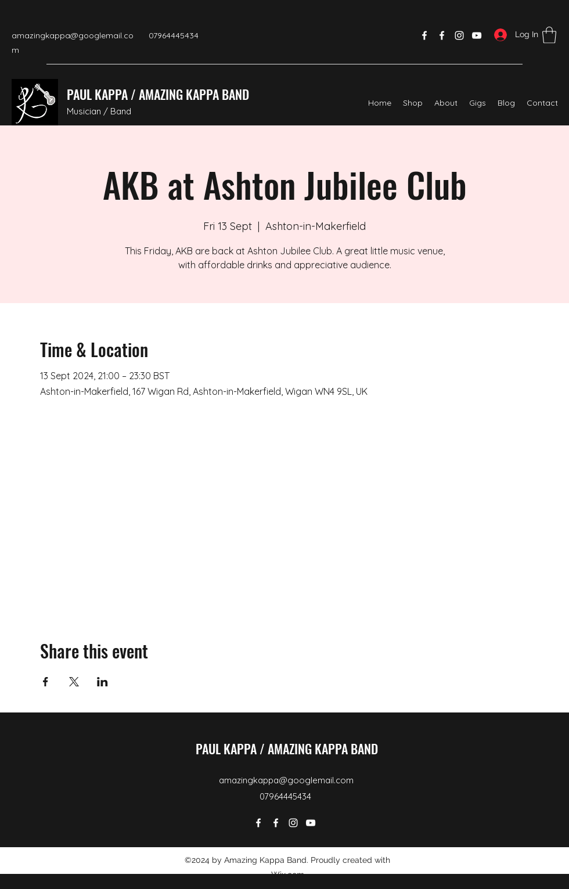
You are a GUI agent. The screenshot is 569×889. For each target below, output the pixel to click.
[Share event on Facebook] (45, 681)
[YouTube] (476, 35)
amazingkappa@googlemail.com (286, 780)
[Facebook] (424, 35)
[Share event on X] (74, 681)
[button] (549, 35)
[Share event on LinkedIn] (102, 681)
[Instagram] (459, 35)
